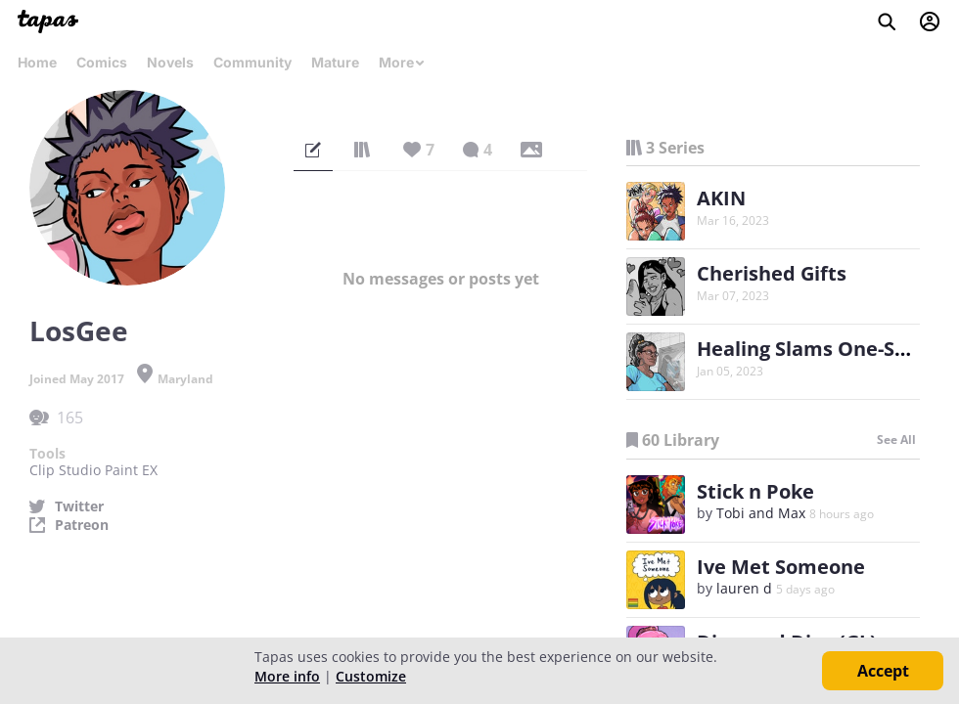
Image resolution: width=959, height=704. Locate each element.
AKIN (721, 198)
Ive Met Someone (781, 566)
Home (37, 62)
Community (252, 62)
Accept (883, 671)
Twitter (79, 506)
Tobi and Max (760, 513)
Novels (170, 62)
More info (287, 676)
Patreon (82, 525)
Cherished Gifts (771, 273)
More (402, 62)
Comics (101, 62)
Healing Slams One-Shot (812, 348)
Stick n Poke (755, 491)
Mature (335, 62)
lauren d (744, 588)
